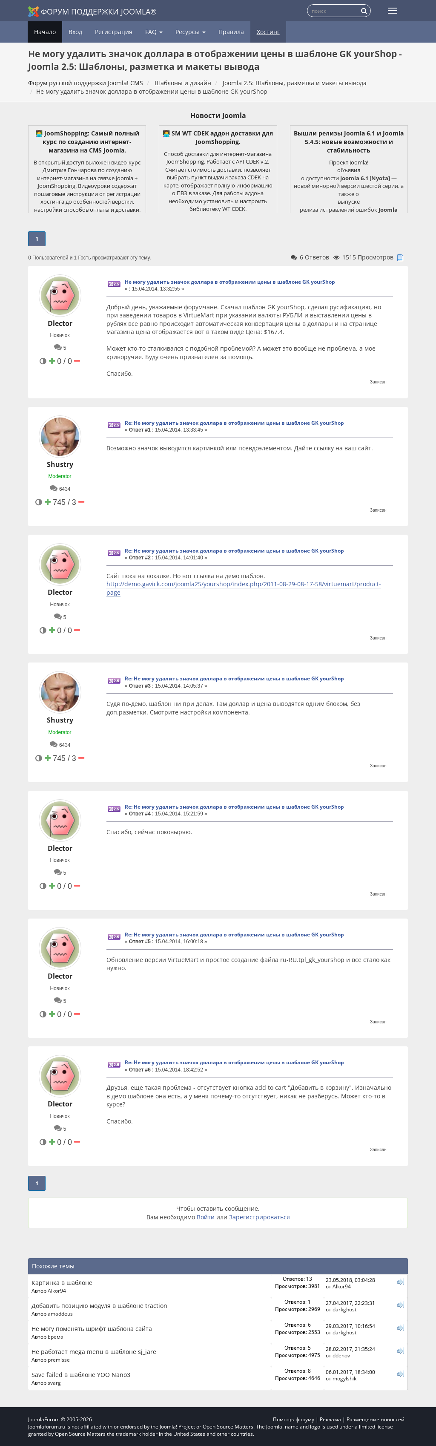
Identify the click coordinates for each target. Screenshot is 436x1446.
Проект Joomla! (348, 162)
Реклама (330, 1419)
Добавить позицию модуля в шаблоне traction (99, 1306)
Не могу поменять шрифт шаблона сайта (92, 1329)
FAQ (154, 32)
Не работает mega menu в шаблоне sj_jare (94, 1352)
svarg (54, 1382)
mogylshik (344, 1378)
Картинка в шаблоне (62, 1283)
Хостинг (268, 32)
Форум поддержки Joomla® (92, 11)
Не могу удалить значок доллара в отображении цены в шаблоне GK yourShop (230, 282)
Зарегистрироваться (259, 1217)
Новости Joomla (218, 115)
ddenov (341, 1355)
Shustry (60, 464)
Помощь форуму (293, 1419)
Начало (45, 32)
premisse (59, 1359)
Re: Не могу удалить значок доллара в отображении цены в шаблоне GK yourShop (234, 423)
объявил (348, 170)
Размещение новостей (375, 1419)
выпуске (349, 201)
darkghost (344, 1309)
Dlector (60, 323)
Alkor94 (57, 1290)
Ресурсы (190, 32)
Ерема (55, 1336)
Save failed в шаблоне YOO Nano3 (81, 1375)
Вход (75, 32)
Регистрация (113, 32)
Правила (231, 32)
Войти (206, 1217)
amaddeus (60, 1313)
